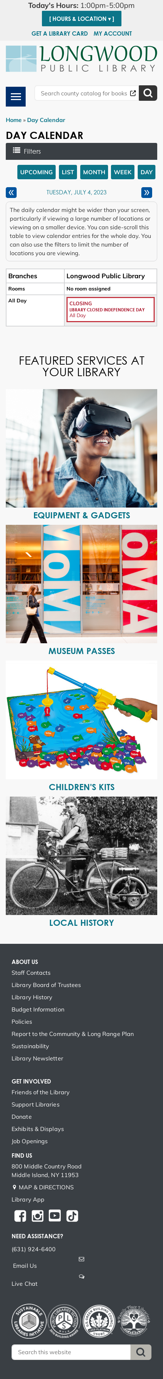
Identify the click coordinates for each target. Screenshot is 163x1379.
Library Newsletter (37, 1058)
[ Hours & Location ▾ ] (81, 18)
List (68, 172)
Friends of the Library (41, 1092)
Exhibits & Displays (38, 1128)
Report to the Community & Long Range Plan (73, 1033)
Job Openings (30, 1141)
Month (94, 172)
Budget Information (38, 1009)
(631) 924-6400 (34, 1249)
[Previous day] (11, 192)
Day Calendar (46, 119)
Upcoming (36, 172)
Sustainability (30, 1046)
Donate (22, 1116)
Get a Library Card (59, 33)
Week (123, 172)
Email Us (25, 1265)
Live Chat (25, 1283)
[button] (81, 5)
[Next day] (146, 192)
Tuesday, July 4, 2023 (77, 192)
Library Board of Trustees (46, 984)
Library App (28, 1199)
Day (147, 172)
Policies (22, 1021)
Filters (35, 151)
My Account (113, 33)
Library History (32, 997)
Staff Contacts (31, 972)
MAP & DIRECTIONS (46, 1187)
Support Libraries (36, 1104)
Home (14, 119)
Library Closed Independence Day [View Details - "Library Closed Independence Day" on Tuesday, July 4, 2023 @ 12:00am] (107, 309)
